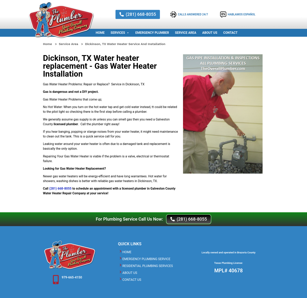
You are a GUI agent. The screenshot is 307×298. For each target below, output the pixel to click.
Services (120, 33)
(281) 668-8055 (60, 188)
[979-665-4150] (55, 279)
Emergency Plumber (152, 33)
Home (100, 33)
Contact (230, 33)
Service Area (185, 33)
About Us (209, 33)
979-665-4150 (72, 277)
